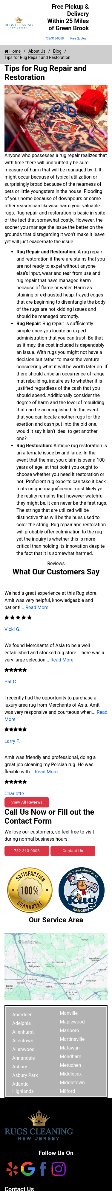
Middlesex (71, 1074)
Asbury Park (25, 1075)
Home (12, 51)
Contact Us (73, 850)
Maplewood (72, 1022)
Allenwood (23, 1049)
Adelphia (21, 1023)
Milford (67, 1091)
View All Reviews (26, 802)
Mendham (71, 1056)
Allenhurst (23, 1032)
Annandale (23, 1058)
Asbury (19, 1067)
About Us (36, 51)
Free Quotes (78, 38)
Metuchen (70, 1065)
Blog (57, 51)
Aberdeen (22, 1014)
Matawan (70, 1048)
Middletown (72, 1082)
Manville (69, 1013)
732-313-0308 (54, 38)
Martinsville (72, 1039)
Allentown (22, 1041)
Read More (36, 607)
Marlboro (69, 1030)
